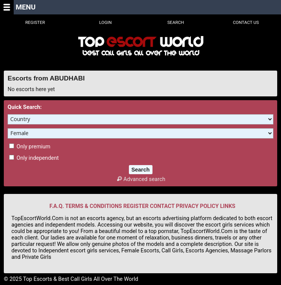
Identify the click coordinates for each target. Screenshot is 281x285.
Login (105, 22)
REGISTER (135, 206)
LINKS (227, 206)
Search (175, 22)
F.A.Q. (56, 206)
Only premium (29, 146)
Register (35, 22)
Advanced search (140, 179)
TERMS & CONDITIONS (93, 206)
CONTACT (162, 206)
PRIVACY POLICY (197, 206)
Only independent (34, 158)
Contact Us (246, 22)
